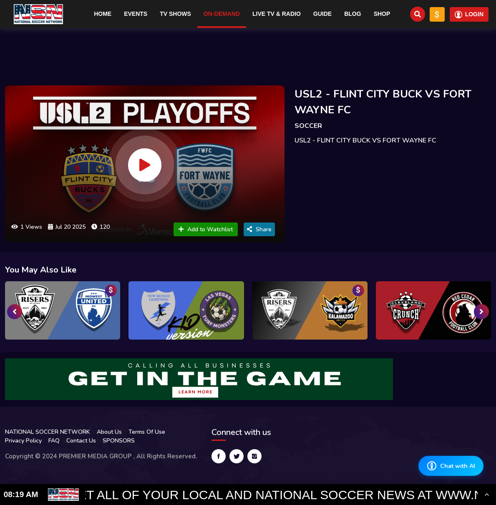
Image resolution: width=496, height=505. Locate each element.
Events (135, 13)
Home (102, 13)
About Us (109, 432)
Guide (322, 13)
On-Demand (222, 13)
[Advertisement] (248, 53)
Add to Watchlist (206, 229)
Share (259, 229)
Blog (352, 13)
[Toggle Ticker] (487, 494)
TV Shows (175, 13)
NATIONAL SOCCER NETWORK (47, 432)
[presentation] (14, 311)
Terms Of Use (146, 432)
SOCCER (308, 125)
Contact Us (81, 441)
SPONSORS (119, 441)
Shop (382, 13)
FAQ (54, 441)
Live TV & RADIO (276, 13)
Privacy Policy (23, 441)
